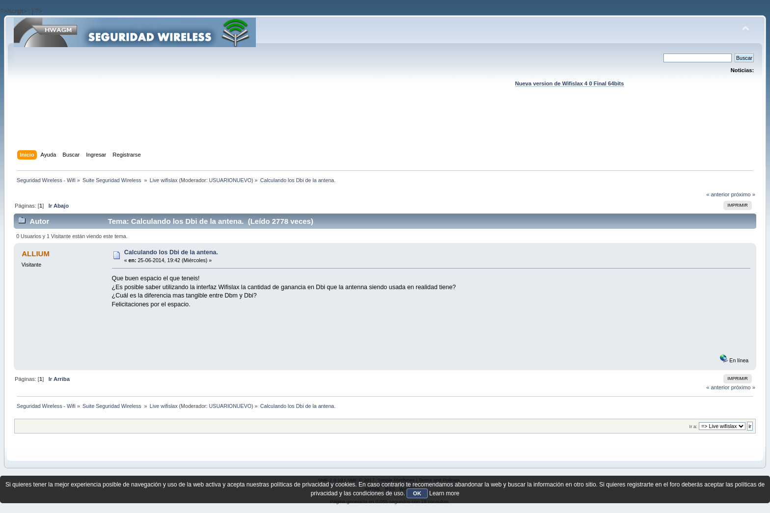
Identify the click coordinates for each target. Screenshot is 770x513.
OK (417, 493)
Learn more (444, 493)
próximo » (743, 194)
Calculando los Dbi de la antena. (171, 252)
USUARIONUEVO (230, 180)
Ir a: (693, 426)
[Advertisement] (385, 128)
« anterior (717, 194)
